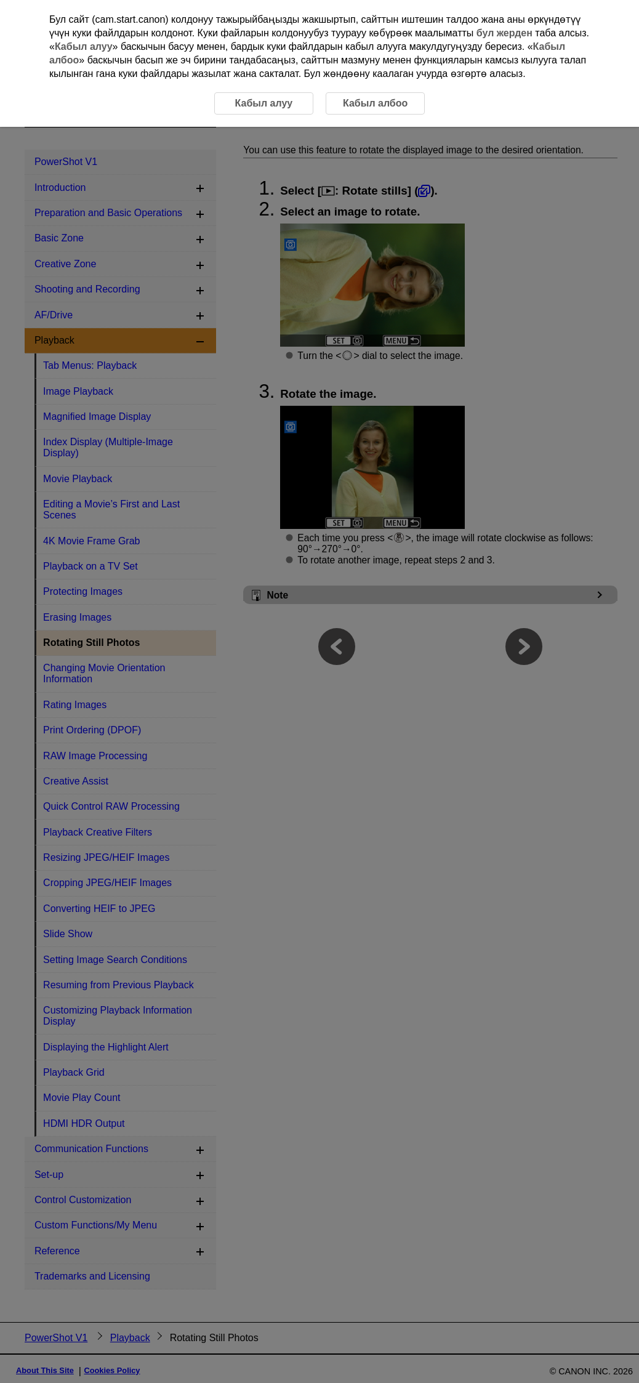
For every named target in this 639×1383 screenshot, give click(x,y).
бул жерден (504, 33)
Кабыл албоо (375, 103)
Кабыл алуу (84, 46)
